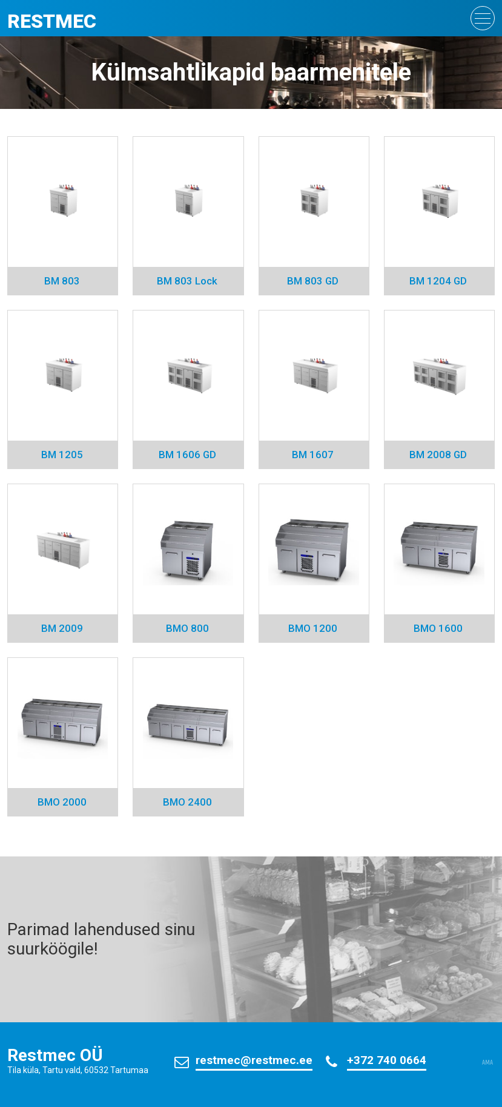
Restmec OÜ (55, 1055)
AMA (487, 1063)
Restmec (51, 21)
